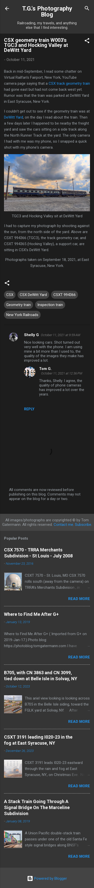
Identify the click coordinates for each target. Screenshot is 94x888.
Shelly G (31, 335)
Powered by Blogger (47, 878)
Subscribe (83, 524)
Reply (29, 409)
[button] (87, 41)
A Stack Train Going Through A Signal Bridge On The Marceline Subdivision (37, 807)
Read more (79, 599)
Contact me (63, 524)
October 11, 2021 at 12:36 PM (61, 373)
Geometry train (18, 305)
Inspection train (50, 305)
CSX (9, 294)
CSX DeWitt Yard (33, 294)
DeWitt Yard (13, 117)
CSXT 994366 (64, 294)
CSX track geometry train (69, 83)
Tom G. (45, 368)
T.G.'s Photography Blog (47, 11)
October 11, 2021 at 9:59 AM (60, 335)
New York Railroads (22, 315)
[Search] (87, 9)
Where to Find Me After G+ (31, 614)
